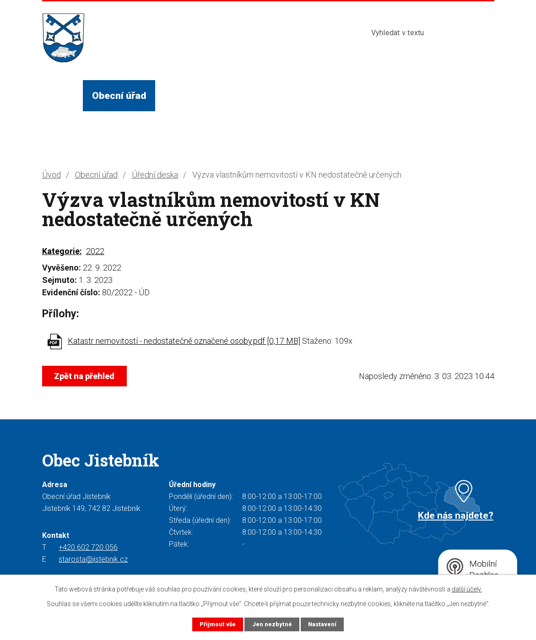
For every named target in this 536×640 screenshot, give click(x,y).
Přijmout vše (217, 624)
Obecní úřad (119, 95)
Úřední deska (155, 174)
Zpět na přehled (84, 376)
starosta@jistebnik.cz (93, 559)
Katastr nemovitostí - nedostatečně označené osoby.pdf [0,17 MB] (184, 341)
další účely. (467, 589)
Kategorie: (62, 251)
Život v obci (190, 95)
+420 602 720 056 (88, 547)
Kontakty (404, 95)
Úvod (62, 95)
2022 (95, 251)
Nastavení (322, 624)
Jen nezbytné (272, 624)
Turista (349, 95)
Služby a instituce (275, 95)
